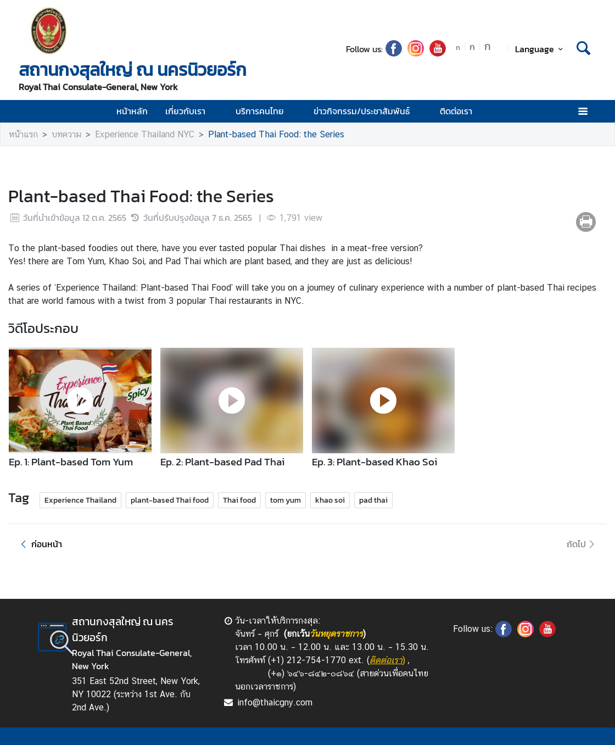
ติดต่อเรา (456, 111)
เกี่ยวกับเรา (191, 111)
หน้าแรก (23, 134)
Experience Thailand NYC (144, 134)
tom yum (285, 500)
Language (540, 48)
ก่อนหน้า (39, 544)
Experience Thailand (80, 500)
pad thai (373, 500)
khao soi (330, 500)
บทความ (66, 134)
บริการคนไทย (266, 111)
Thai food (239, 500)
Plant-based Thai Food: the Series (276, 134)
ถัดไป (582, 544)
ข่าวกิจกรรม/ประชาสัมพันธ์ (368, 111)
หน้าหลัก (132, 111)
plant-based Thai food (170, 500)
